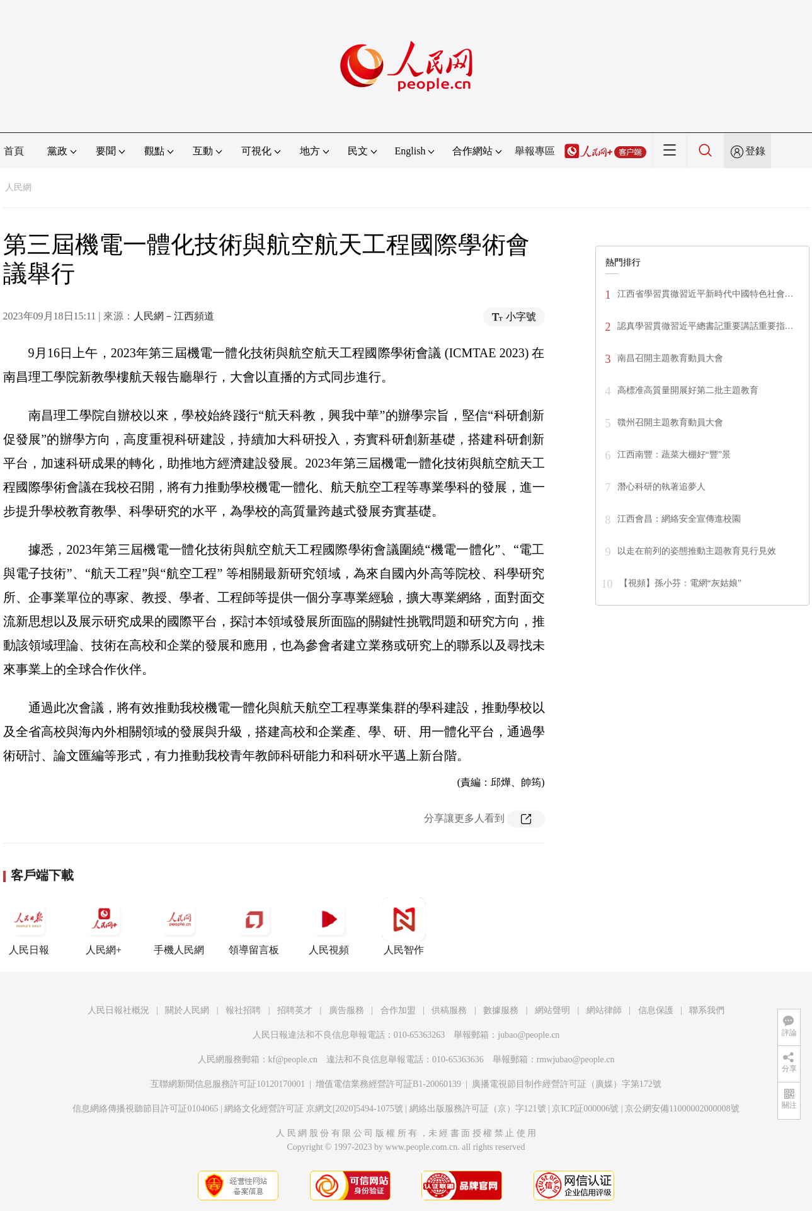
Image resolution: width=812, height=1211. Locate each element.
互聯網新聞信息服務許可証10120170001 (228, 1084)
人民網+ (104, 926)
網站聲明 (552, 1010)
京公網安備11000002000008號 (682, 1108)
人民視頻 (329, 926)
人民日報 (29, 926)
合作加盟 (398, 1010)
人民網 (18, 187)
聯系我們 (706, 1010)
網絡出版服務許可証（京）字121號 (477, 1108)
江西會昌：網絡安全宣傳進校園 (679, 519)
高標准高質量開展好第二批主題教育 (687, 390)
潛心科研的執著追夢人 (661, 486)
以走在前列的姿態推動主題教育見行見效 (696, 551)
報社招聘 (243, 1010)
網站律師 (604, 1010)
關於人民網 (187, 1010)
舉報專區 (535, 151)
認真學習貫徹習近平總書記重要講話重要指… (705, 326)
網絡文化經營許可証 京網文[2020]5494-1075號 (313, 1108)
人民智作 (404, 926)
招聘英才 (294, 1010)
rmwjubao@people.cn (576, 1059)
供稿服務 (449, 1010)
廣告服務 (346, 1010)
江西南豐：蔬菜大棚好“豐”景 (674, 454)
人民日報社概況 (118, 1010)
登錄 (755, 151)
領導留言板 (254, 926)
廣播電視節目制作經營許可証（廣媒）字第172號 (566, 1084)
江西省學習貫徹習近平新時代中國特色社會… (705, 294)
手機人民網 (179, 926)
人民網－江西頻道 (174, 316)
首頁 (14, 151)
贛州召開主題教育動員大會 (670, 422)
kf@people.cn (293, 1059)
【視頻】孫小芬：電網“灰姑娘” (680, 583)
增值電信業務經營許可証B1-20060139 (388, 1084)
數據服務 (500, 1010)
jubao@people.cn (528, 1035)
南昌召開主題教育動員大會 (670, 358)
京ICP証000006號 (585, 1108)
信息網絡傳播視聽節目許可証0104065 (145, 1108)
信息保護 (655, 1010)
